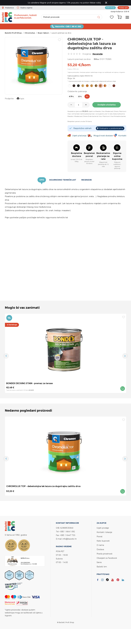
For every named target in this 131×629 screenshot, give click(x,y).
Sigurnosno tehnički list (62, 180)
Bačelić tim (102, 566)
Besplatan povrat (89, 154)
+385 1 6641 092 (67, 531)
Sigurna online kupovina (117, 156)
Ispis (20, 98)
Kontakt (122, 135)
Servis (99, 562)
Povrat (99, 536)
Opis (41, 180)
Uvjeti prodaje (103, 528)
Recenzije (98, 54)
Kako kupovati (103, 541)
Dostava (100, 549)
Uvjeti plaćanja (79, 135)
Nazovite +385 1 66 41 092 (68, 26)
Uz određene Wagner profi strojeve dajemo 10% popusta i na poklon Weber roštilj (64, 3)
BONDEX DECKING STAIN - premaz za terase (29, 383)
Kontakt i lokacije (104, 532)
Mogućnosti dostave (103, 135)
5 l (87, 96)
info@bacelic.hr (70, 539)
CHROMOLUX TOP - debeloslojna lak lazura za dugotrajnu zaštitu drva (43, 486)
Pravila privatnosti (104, 554)
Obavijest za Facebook (107, 558)
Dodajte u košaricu (107, 105)
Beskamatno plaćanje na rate (103, 156)
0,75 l (71, 96)
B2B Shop (110, 8)
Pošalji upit (123, 8)
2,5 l (80, 96)
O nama (100, 545)
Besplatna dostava (76, 154)
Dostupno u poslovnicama (111, 128)
